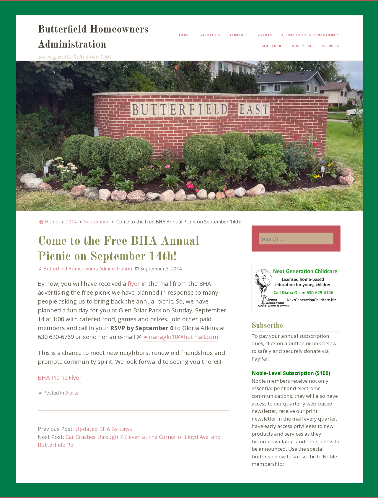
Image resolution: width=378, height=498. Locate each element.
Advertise (302, 45)
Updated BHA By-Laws (103, 428)
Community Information (308, 35)
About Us (210, 35)
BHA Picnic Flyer (60, 378)
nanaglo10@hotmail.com (183, 337)
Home (184, 35)
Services (330, 45)
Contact (239, 35)
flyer (134, 284)
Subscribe (272, 45)
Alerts (265, 35)
